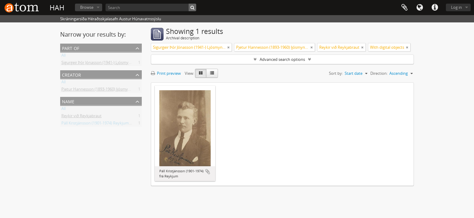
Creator (71, 74)
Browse (86, 7)
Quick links (434, 7)
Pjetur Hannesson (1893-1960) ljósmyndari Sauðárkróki (110, 90)
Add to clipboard (208, 172)
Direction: (379, 73)
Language (419, 7)
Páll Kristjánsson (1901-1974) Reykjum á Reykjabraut (107, 124)
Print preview (166, 73)
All (63, 56)
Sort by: (336, 73)
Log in (456, 7)
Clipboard (404, 7)
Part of (70, 48)
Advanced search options (282, 59)
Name (68, 101)
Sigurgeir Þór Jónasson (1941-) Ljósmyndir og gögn (106, 63)
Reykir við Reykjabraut (81, 117)
